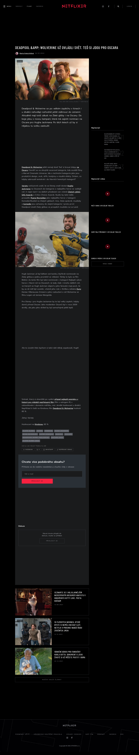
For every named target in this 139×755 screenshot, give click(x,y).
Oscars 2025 (58, 440)
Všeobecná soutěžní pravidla (48, 737)
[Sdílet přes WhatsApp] (48, 452)
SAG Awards (27, 198)
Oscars (68, 437)
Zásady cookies (73, 737)
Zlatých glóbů (75, 195)
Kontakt (101, 737)
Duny (32, 294)
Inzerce (113, 737)
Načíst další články (52, 683)
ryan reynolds (30, 437)
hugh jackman (62, 433)
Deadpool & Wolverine (32, 167)
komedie (27, 207)
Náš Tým (89, 737)
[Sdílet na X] (38, 452)
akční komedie (47, 437)
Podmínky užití (22, 737)
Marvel (59, 437)
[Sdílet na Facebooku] (28, 452)
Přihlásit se (37, 484)
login (129, 6)
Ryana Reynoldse (38, 201)
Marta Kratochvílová (27, 53)
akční (40, 433)
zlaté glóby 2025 (31, 443)
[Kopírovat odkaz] (65, 452)
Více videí (107, 264)
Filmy (20, 61)
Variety (25, 188)
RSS (122, 737)
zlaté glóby (29, 433)
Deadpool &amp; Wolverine (36, 440)
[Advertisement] (52, 147)
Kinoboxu (39, 427)
